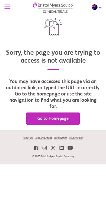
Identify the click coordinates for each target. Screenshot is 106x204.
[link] (36, 148)
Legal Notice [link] (60, 138)
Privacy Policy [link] (76, 138)
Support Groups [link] (43, 138)
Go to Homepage (53, 118)
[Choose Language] (97, 7)
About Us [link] (28, 138)
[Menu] (7, 7)
